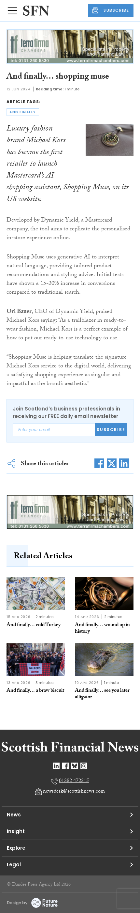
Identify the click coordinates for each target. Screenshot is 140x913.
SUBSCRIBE (110, 10)
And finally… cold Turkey (34, 625)
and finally (22, 112)
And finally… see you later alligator (102, 694)
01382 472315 (74, 781)
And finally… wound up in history (102, 628)
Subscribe (111, 429)
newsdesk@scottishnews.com (74, 791)
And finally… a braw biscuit (35, 691)
